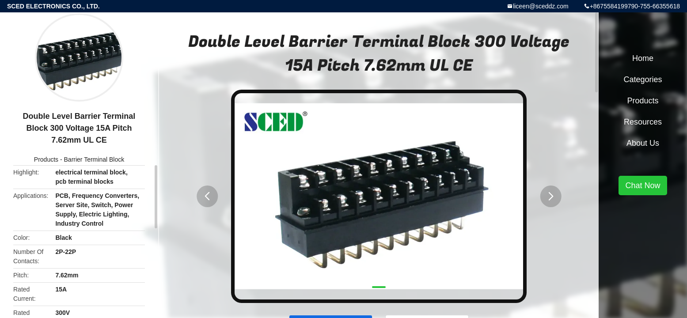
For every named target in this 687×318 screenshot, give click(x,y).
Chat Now (642, 185)
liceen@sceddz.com (541, 6)
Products (46, 159)
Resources (643, 121)
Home (642, 58)
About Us (642, 143)
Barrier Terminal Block (94, 159)
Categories (642, 79)
